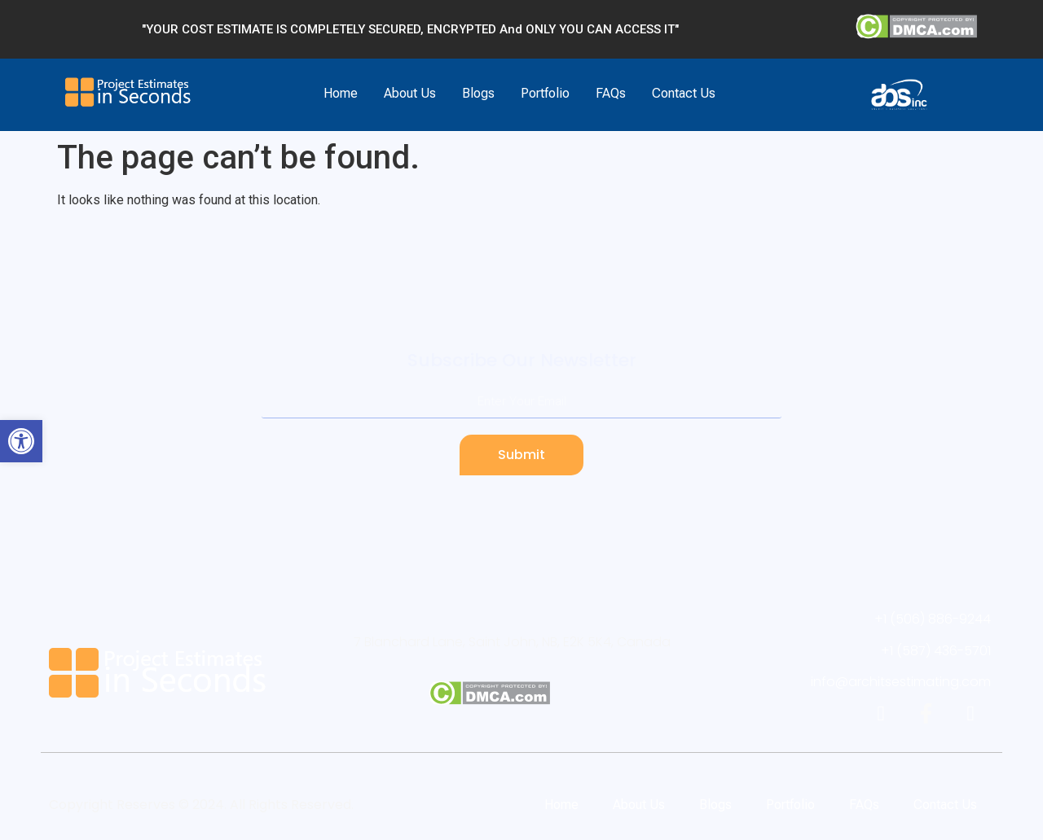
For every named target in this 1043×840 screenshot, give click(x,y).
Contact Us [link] (683, 93)
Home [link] (340, 93)
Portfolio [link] (545, 93)
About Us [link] (410, 93)
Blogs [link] (478, 93)
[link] (21, 441)
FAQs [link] (611, 93)
